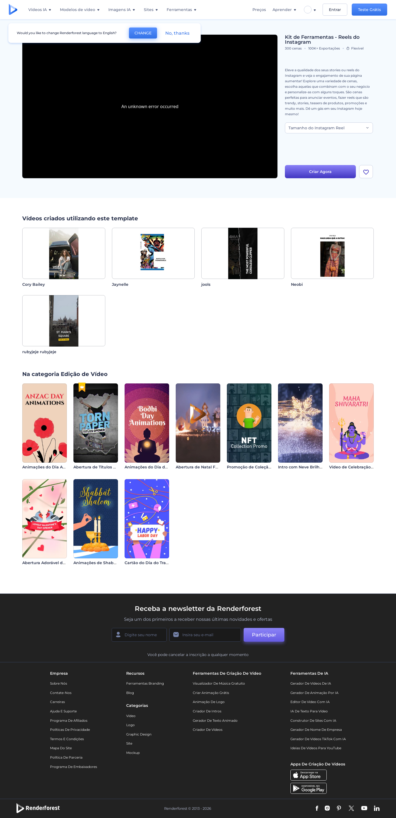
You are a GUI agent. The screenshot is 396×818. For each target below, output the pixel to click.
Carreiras (57, 702)
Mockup (133, 753)
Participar (264, 635)
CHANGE (143, 33)
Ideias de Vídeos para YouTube (315, 748)
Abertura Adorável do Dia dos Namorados (64, 562)
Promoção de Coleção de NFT (256, 467)
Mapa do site (61, 748)
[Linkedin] (377, 809)
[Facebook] (317, 809)
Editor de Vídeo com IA (310, 702)
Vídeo (131, 716)
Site (129, 743)
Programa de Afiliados (68, 720)
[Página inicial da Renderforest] (13, 10)
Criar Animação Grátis (211, 693)
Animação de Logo (209, 702)
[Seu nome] (139, 635)
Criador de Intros (207, 711)
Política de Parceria (66, 757)
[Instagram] (327, 809)
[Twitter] (351, 809)
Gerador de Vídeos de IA (310, 683)
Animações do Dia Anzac (47, 467)
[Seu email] (205, 635)
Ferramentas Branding (145, 683)
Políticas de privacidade (70, 730)
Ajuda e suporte (63, 711)
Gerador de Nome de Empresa (316, 730)
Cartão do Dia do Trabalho (151, 562)
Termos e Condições (67, 739)
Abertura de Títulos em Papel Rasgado (112, 467)
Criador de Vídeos (207, 730)
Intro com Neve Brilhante (303, 467)
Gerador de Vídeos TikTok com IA (318, 739)
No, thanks (177, 33)
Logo (130, 725)
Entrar (335, 9)
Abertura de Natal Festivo (201, 467)
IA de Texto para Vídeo (309, 711)
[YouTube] (364, 809)
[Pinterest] (339, 809)
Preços (259, 9)
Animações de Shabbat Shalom (105, 562)
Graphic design (139, 734)
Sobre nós (58, 683)
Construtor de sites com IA (313, 720)
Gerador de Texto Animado (215, 720)
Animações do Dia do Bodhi (153, 467)
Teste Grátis (369, 9)
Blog (130, 693)
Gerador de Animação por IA (314, 693)
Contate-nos (61, 693)
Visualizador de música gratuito (219, 683)
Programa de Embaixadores (73, 767)
